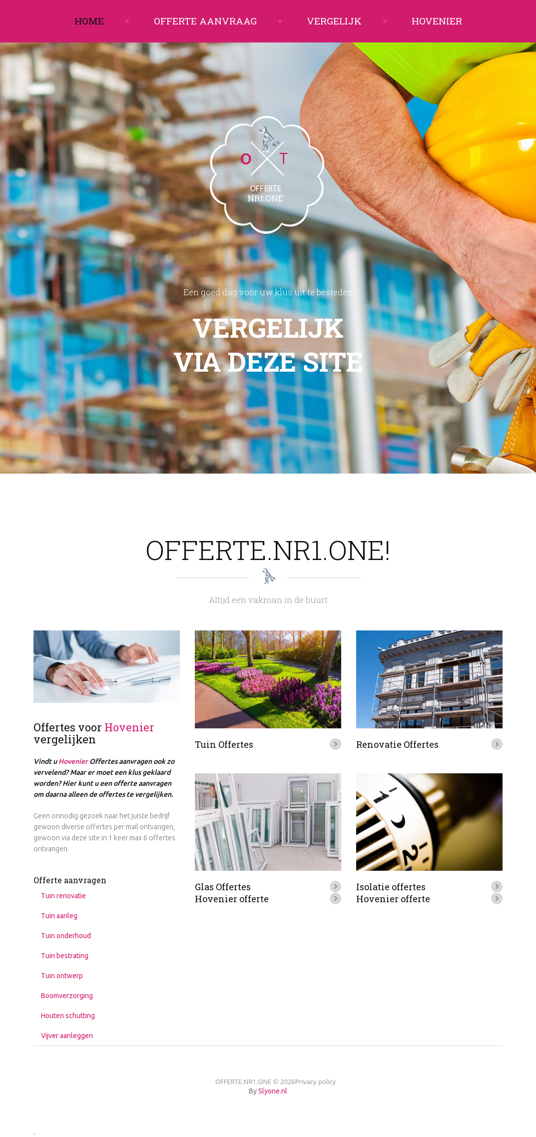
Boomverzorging (67, 996)
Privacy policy (315, 1081)
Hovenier (437, 20)
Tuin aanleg (59, 916)
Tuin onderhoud (66, 936)
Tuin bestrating (64, 956)
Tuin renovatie (63, 896)
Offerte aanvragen (69, 880)
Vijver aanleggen (67, 1036)
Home (89, 20)
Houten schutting (68, 1016)
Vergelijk (334, 20)
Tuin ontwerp (62, 976)
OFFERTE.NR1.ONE (243, 1081)
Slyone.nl (272, 1091)
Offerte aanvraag (205, 20)
